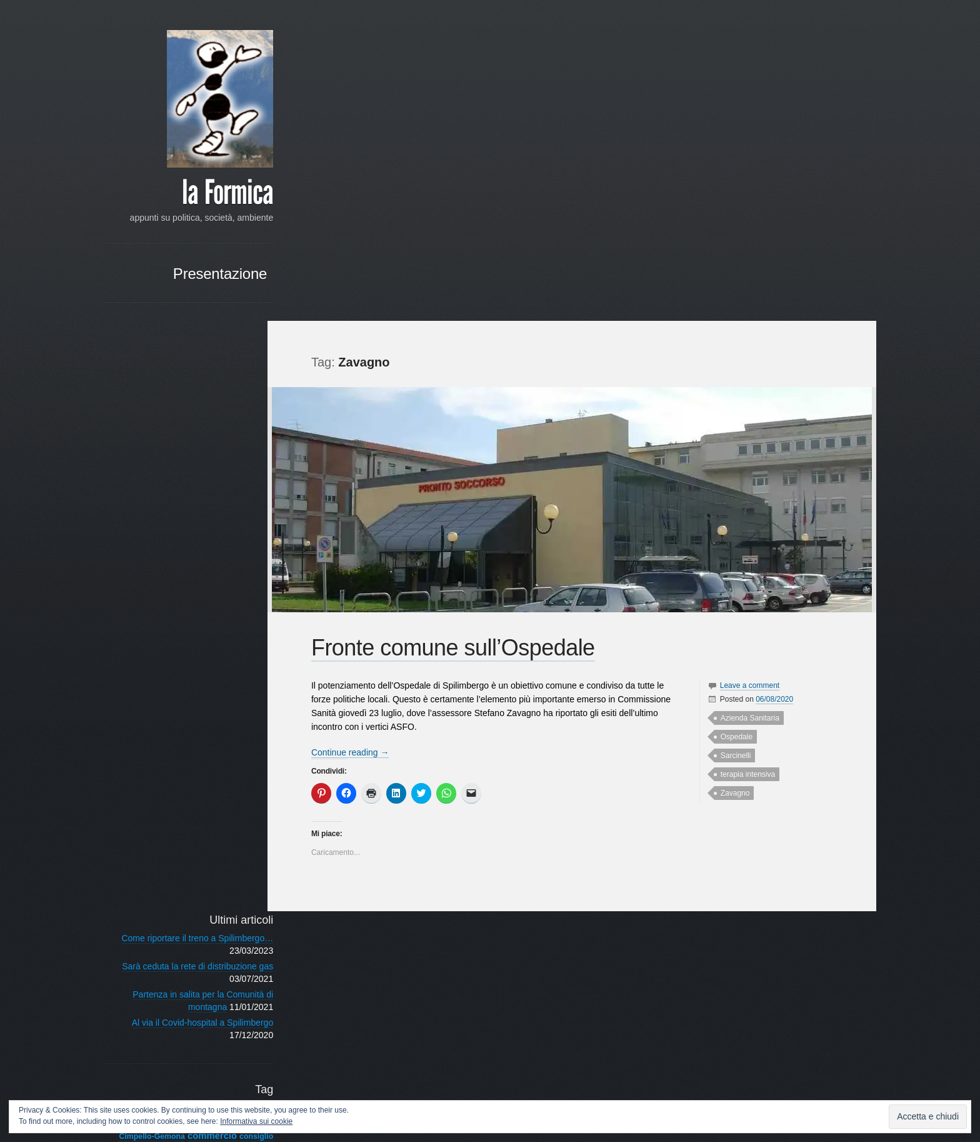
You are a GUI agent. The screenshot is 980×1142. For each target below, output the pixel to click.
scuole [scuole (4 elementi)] (166, 720)
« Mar (225, 1009)
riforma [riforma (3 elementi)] (133, 706)
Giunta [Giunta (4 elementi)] (234, 611)
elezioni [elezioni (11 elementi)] (167, 596)
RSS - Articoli (220, 846)
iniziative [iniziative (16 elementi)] (218, 623)
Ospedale (732, 415)
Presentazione (193, 287)
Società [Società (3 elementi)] (234, 720)
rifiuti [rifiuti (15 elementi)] (230, 691)
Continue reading (354, 431)
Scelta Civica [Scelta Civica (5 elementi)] (220, 706)
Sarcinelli (731, 434)
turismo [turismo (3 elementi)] (143, 763)
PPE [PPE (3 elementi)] (239, 666)
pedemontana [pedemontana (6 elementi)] (152, 665)
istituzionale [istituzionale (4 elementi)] (151, 638)
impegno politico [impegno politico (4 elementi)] (157, 625)
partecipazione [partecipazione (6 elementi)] (213, 651)
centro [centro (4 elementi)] (197, 557)
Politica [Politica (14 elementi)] (208, 664)
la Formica (200, 194)
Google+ (137, 1067)
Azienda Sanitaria (745, 396)
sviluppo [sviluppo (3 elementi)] (232, 736)
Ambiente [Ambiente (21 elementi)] (152, 530)
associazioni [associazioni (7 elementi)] (217, 531)
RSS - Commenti (213, 861)
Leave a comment (744, 364)
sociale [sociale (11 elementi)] (200, 718)
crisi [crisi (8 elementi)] (235, 583)
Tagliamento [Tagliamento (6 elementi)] (219, 749)
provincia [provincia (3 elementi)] (231, 679)
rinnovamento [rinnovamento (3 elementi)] (169, 706)
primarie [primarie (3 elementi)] (156, 679)
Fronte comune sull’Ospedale (457, 326)
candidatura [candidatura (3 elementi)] (206, 544)
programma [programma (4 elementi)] (193, 679)
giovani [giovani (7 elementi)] (202, 610)
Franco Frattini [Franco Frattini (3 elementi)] (159, 611)
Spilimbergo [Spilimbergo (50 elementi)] (163, 732)
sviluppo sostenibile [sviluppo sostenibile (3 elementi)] (157, 750)
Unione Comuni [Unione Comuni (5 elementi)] (189, 762)
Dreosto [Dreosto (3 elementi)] (131, 598)
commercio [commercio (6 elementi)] (185, 570)
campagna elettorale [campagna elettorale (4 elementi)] (148, 544)
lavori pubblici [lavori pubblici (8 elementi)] (211, 638)
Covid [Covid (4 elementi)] (211, 584)
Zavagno (730, 471)
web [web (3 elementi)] (239, 776)
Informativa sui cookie (256, 1121)
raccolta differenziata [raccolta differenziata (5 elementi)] (168, 693)
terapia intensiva (743, 452)
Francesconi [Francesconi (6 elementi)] (218, 597)
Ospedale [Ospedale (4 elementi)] (161, 651)
